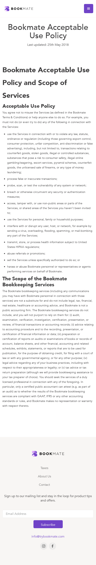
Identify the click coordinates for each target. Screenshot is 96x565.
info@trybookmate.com (48, 536)
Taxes (44, 468)
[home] (18, 8)
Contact (44, 485)
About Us (44, 476)
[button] (88, 8)
